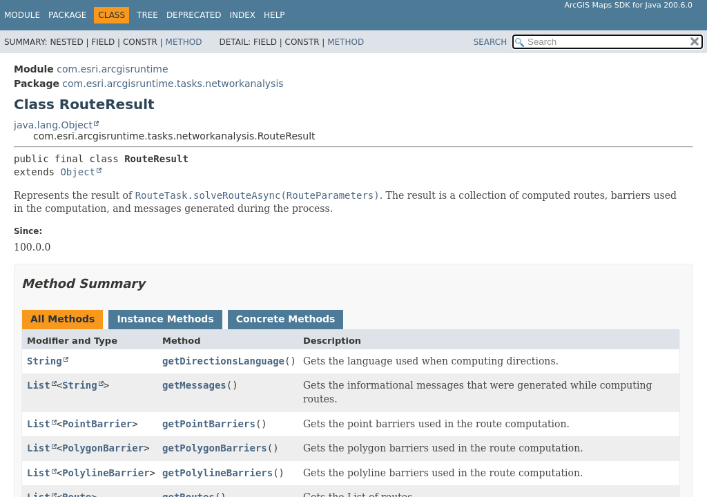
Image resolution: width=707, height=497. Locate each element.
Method (184, 42)
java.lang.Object (53, 124)
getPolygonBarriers (214, 448)
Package (67, 15)
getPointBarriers (208, 423)
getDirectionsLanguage (223, 361)
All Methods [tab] (62, 318)
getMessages (194, 385)
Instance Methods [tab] (165, 318)
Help (274, 15)
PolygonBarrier (103, 448)
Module (22, 15)
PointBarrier (97, 423)
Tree (147, 15)
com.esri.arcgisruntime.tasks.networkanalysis (172, 83)
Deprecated (194, 15)
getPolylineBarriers (217, 472)
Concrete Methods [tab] (286, 318)
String (44, 361)
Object (77, 171)
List (38, 385)
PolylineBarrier (105, 472)
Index (243, 15)
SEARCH (490, 42)
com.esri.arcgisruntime (112, 69)
